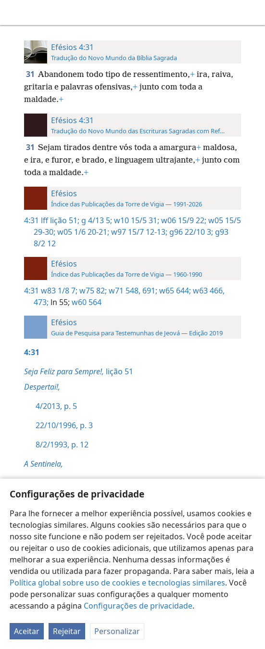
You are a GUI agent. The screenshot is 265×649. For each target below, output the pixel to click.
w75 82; (92, 290)
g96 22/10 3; (190, 232)
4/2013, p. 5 (56, 406)
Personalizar (117, 631)
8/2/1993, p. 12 (62, 444)
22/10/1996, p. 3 (64, 425)
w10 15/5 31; (135, 220)
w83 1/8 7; (59, 290)
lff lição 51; (60, 220)
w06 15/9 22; (182, 220)
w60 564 (85, 302)
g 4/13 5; (95, 220)
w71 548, (123, 290)
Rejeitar (67, 631)
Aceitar (26, 631)
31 (31, 74)
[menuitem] (14, 12)
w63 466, (208, 290)
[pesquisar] (253, 12)
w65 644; (174, 290)
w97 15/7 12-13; (138, 232)
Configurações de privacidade (138, 605)
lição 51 (78, 371)
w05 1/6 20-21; (82, 232)
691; (148, 290)
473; (41, 302)
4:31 (31, 220)
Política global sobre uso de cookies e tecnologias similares (117, 582)
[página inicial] (14, 12)
